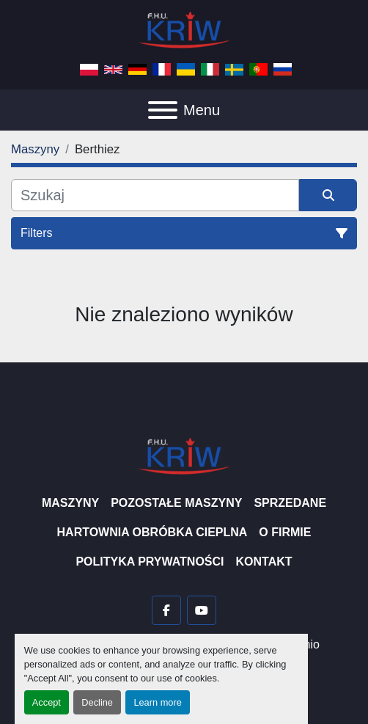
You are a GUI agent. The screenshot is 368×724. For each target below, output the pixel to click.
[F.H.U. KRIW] (184, 455)
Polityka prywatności (150, 561)
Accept (46, 702)
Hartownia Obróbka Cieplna (152, 532)
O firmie (285, 532)
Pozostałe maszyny (176, 503)
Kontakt (264, 561)
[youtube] (201, 610)
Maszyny (70, 503)
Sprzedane (290, 503)
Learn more (157, 702)
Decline (97, 702)
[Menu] (162, 110)
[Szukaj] (155, 195)
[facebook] (166, 610)
